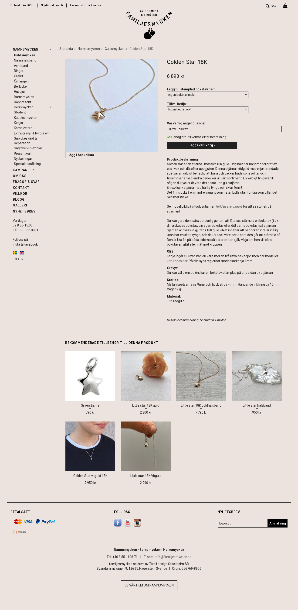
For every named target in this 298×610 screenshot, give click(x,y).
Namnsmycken (32, 49)
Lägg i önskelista (81, 155)
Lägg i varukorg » (202, 145)
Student (20, 112)
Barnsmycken (24, 97)
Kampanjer (23, 170)
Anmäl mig (277, 523)
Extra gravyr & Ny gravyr (31, 133)
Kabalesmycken (25, 118)
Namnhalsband (25, 60)
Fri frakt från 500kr (22, 5)
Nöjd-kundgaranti (52, 5)
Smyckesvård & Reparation (25, 141)
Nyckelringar (23, 159)
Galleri (20, 205)
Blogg (19, 199)
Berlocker (21, 86)
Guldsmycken (24, 55)
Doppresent (22, 102)
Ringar (19, 71)
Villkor (20, 193)
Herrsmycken (33, 107)
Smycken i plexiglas (28, 148)
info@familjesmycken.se (173, 557)
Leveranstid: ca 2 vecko (85, 5)
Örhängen (21, 81)
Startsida (66, 49)
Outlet (18, 76)
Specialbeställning (27, 164)
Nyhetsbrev (24, 211)
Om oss (20, 176)
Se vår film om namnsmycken (149, 585)
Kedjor (18, 123)
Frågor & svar (26, 182)
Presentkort (22, 153)
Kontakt (21, 188)
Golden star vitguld (229, 206)
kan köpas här (177, 261)
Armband (21, 66)
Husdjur (19, 91)
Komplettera (23, 128)
